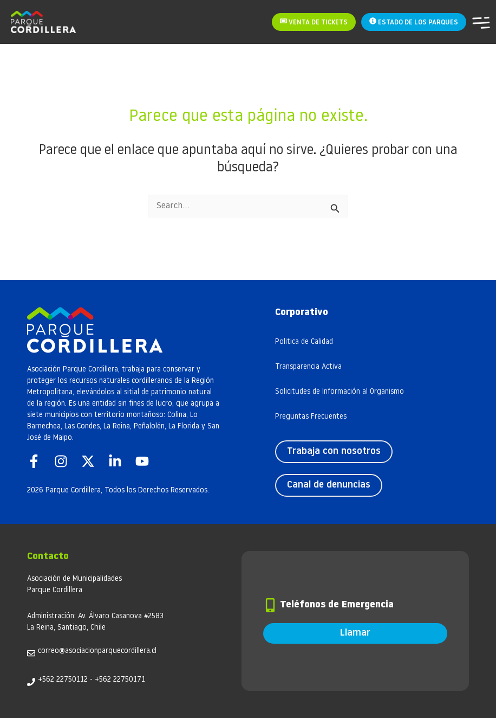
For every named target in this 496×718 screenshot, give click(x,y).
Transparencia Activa (308, 367)
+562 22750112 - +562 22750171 (91, 680)
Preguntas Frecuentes (311, 417)
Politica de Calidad (304, 342)
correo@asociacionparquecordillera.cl (97, 651)
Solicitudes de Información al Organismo (339, 392)
